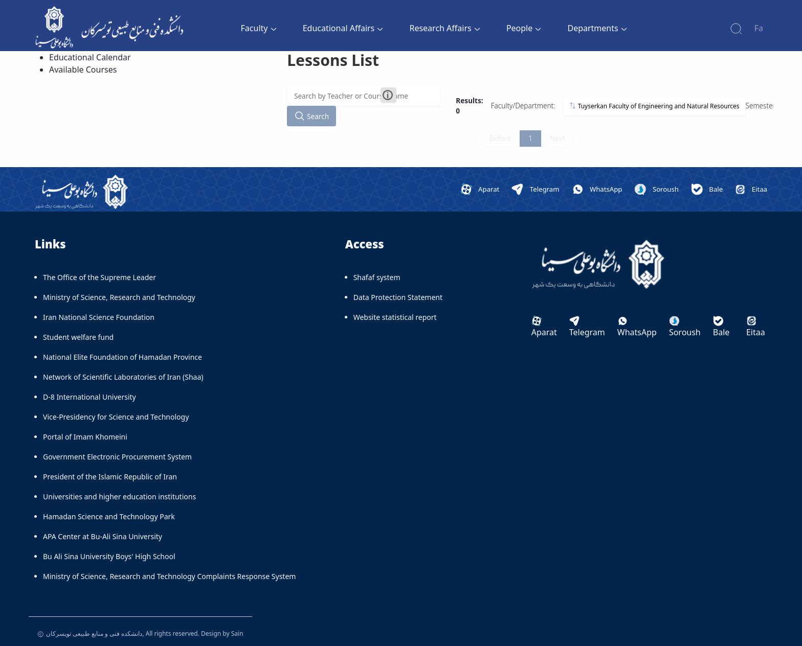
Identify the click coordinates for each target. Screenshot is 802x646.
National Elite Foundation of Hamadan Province (122, 357)
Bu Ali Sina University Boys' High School (109, 556)
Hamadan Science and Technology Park (109, 516)
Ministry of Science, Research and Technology (119, 297)
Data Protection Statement (397, 297)
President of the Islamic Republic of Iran (110, 476)
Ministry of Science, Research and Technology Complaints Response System (169, 576)
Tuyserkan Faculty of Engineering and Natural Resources (654, 106)
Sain (237, 633)
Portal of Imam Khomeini (85, 437)
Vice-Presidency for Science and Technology (116, 417)
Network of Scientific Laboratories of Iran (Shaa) (123, 377)
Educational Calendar (90, 57)
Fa (758, 28)
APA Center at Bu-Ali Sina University (102, 536)
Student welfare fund (78, 337)
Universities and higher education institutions (119, 496)
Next (557, 138)
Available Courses (83, 69)
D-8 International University (89, 397)
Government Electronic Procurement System (117, 457)
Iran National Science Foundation (98, 317)
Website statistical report (395, 317)
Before (500, 138)
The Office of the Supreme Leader (99, 277)
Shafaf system (376, 277)
